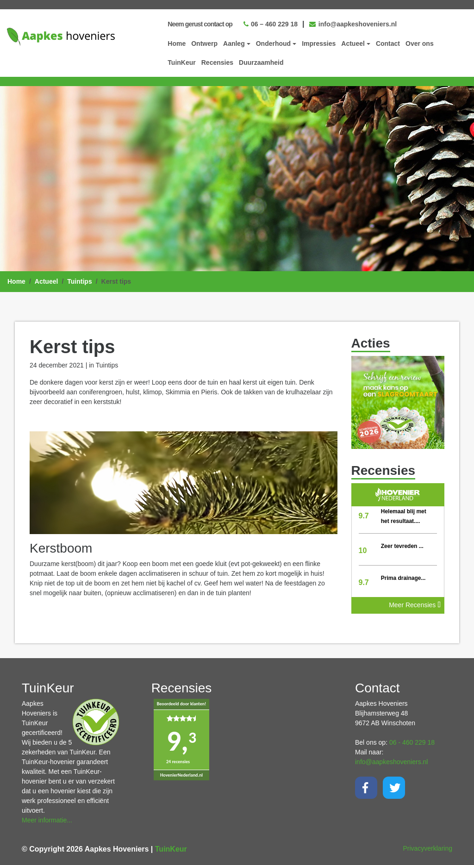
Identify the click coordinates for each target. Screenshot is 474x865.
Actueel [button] (353, 43)
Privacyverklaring (427, 848)
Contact (388, 43)
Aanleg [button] (234, 43)
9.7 (364, 516)
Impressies (319, 43)
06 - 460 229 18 (412, 742)
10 (363, 550)
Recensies (217, 62)
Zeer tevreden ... (402, 546)
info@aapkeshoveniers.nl (353, 24)
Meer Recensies (415, 605)
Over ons (419, 43)
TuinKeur (181, 62)
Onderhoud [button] (273, 43)
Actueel (46, 281)
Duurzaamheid (261, 62)
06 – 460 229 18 (270, 24)
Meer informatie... (47, 820)
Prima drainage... (403, 578)
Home (177, 43)
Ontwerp (204, 43)
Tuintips (79, 281)
